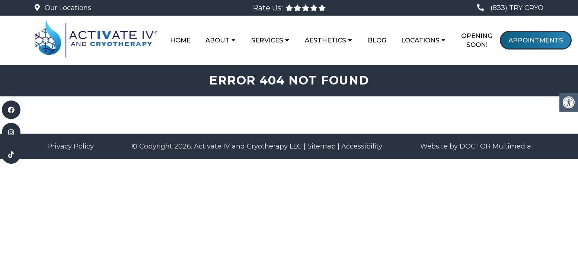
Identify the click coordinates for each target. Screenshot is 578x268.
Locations (420, 40)
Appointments (535, 40)
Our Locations (67, 8)
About (217, 40)
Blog (377, 40)
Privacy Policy (70, 146)
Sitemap (321, 146)
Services (267, 40)
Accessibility (361, 146)
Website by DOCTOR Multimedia (475, 146)
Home (180, 40)
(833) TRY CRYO (517, 8)
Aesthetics (325, 40)
